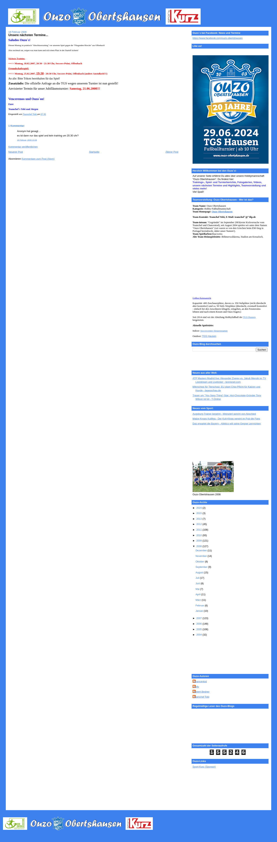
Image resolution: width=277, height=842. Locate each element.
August (199, 572)
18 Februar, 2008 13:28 (27, 140)
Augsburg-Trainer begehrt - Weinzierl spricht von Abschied (224, 413)
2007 (199, 618)
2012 (199, 524)
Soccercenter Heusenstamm (214, 330)
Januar (199, 610)
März (198, 599)
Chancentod (200, 681)
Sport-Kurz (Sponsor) (204, 766)
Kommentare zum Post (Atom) (38, 158)
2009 (199, 540)
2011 (199, 529)
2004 (199, 634)
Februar (200, 605)
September (201, 566)
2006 (199, 623)
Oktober (200, 561)
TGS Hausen (249, 317)
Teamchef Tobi (201, 696)
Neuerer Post (15, 151)
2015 (199, 513)
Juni (198, 583)
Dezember (201, 550)
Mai (197, 589)
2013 (199, 518)
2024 (199, 507)
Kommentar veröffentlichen (23, 146)
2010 (199, 535)
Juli (197, 577)
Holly (196, 686)
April (198, 594)
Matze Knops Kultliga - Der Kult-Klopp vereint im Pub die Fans (226, 418)
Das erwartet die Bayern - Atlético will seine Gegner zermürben (227, 423)
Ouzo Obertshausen (222, 211)
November (201, 556)
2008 (199, 546)
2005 (199, 629)
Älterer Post (172, 151)
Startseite (94, 151)
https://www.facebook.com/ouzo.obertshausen (218, 38)
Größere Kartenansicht (202, 298)
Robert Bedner (201, 691)
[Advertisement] (210, 443)
